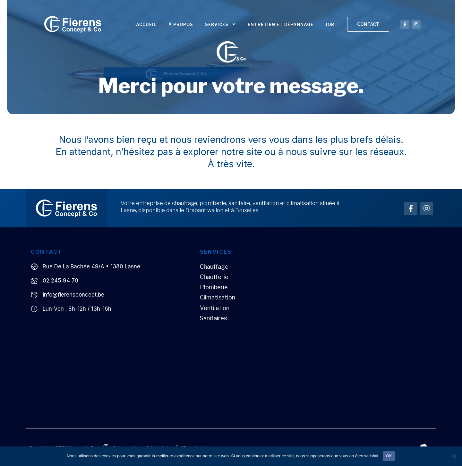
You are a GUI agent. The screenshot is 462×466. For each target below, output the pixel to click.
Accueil (146, 24)
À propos (180, 24)
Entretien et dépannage (280, 24)
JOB (329, 24)
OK (389, 456)
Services (220, 24)
